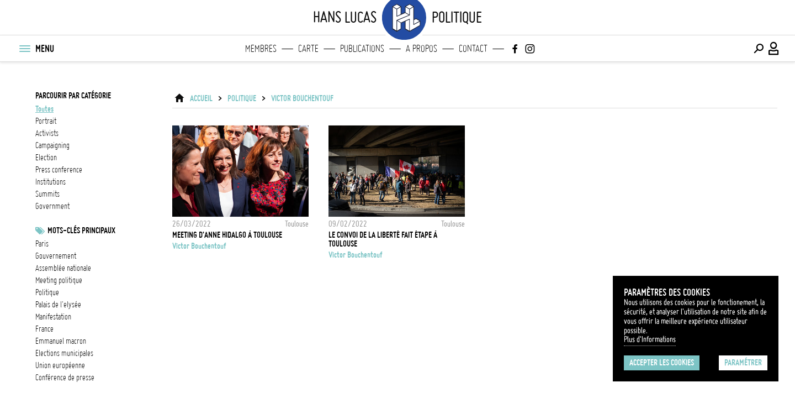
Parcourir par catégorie (73, 96)
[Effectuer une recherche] (758, 48)
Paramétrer (743, 363)
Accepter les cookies (661, 363)
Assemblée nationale (63, 268)
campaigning (52, 145)
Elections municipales (64, 353)
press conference (58, 170)
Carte (308, 48)
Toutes (44, 109)
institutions (50, 182)
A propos (421, 48)
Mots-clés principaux (81, 230)
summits (47, 194)
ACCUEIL (201, 98)
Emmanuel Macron (60, 341)
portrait (45, 121)
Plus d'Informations (650, 339)
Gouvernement (55, 256)
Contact (473, 48)
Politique (47, 292)
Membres (261, 48)
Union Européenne (60, 365)
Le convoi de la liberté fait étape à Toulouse (382, 239)
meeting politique (58, 280)
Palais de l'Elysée (58, 305)
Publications (362, 48)
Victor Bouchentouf (302, 98)
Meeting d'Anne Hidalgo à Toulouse (227, 235)
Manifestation (53, 317)
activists (47, 133)
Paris (42, 244)
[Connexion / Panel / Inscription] (774, 48)
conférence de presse (64, 378)
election (46, 158)
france (44, 329)
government (52, 206)
